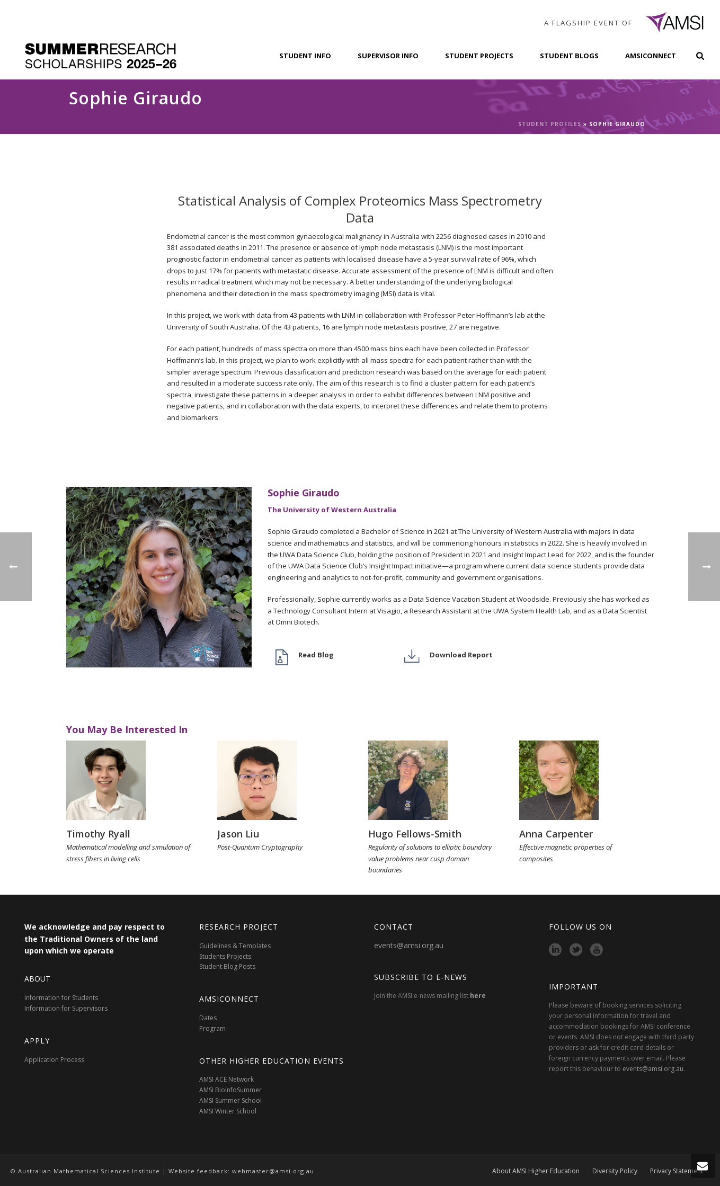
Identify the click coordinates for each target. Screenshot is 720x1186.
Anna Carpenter (556, 833)
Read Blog (316, 654)
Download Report (461, 654)
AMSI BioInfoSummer (230, 1089)
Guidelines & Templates (235, 945)
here (478, 995)
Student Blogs (569, 55)
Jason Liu (238, 833)
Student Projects (479, 55)
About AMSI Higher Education (536, 1171)
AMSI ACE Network (226, 1079)
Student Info (305, 55)
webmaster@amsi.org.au (273, 1171)
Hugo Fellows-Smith (414, 833)
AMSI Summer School (230, 1100)
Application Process (54, 1059)
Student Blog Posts (227, 966)
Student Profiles (549, 124)
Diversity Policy (614, 1171)
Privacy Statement (676, 1171)
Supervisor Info (388, 55)
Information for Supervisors (66, 1008)
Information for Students (61, 997)
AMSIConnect (650, 55)
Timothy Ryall (98, 833)
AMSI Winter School (227, 1111)
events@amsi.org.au (408, 945)
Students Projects (225, 956)
